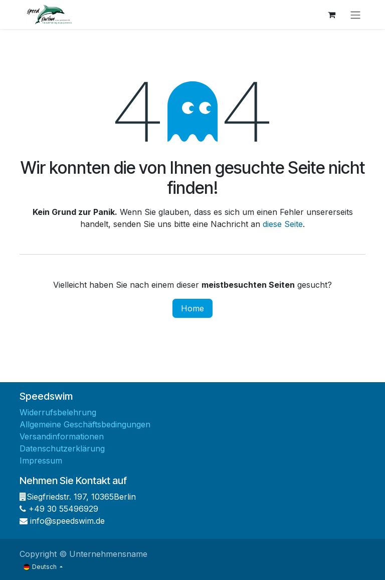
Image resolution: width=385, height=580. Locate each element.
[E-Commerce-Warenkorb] (331, 15)
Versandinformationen (62, 436)
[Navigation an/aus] (355, 14)
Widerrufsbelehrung (58, 412)
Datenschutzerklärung (62, 448)
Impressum (41, 460)
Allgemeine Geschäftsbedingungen (85, 424)
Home (192, 308)
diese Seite (283, 224)
